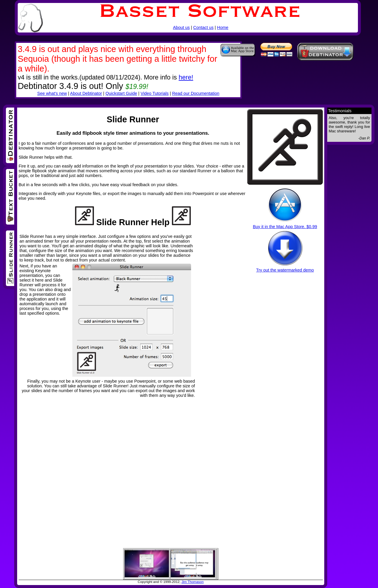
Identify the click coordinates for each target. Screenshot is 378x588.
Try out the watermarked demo (285, 270)
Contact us (203, 27)
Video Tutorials (155, 93)
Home (222, 27)
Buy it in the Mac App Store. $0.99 (285, 226)
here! (186, 77)
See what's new (52, 93)
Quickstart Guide (121, 93)
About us (181, 27)
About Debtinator (86, 93)
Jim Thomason (192, 582)
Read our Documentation (195, 93)
